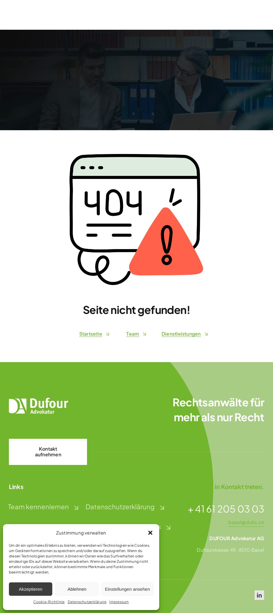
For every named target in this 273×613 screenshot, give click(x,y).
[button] (150, 533)
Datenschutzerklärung (87, 602)
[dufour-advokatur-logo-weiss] (38, 400)
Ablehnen (76, 589)
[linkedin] (259, 595)
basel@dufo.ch (246, 522)
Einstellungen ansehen (127, 589)
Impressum (119, 602)
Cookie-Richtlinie (48, 602)
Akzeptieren (30, 589)
